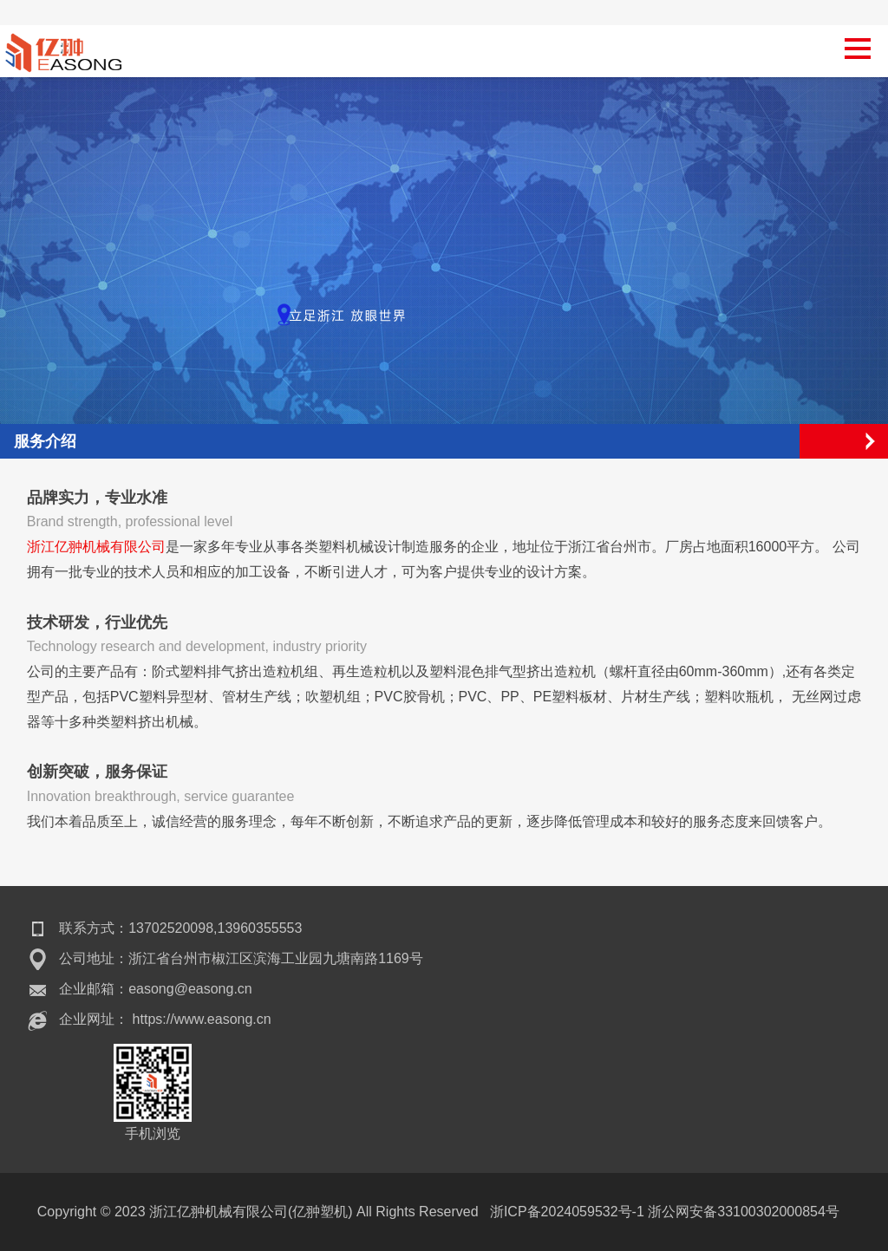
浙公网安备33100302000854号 (743, 1211)
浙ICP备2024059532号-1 (567, 1211)
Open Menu (870, 441)
